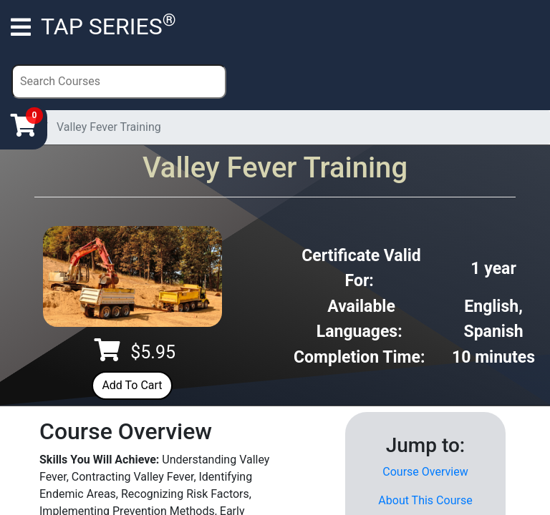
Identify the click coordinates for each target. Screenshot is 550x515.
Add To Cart (132, 385)
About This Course (425, 500)
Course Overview (425, 472)
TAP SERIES (108, 25)
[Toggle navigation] (21, 26)
